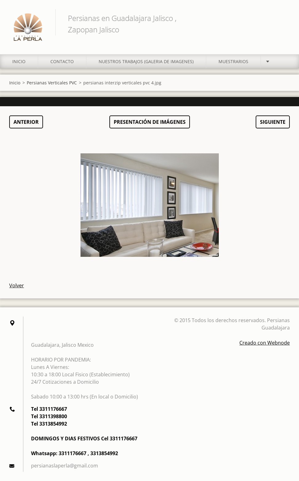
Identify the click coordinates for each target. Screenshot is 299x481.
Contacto (62, 61)
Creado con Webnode (264, 342)
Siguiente (272, 122)
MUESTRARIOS (233, 61)
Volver (16, 285)
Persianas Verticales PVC (52, 83)
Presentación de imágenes (150, 122)
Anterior (26, 122)
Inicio (19, 61)
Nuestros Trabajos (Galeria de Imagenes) (146, 61)
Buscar (283, 17)
